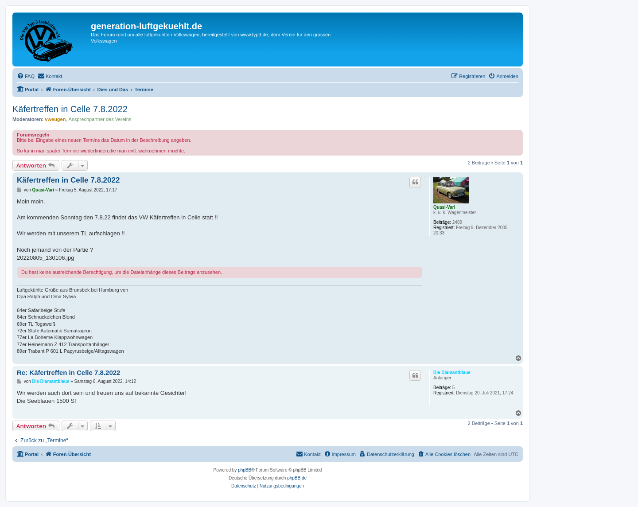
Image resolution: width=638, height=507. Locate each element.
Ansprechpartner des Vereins (100, 119)
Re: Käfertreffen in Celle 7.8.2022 (68, 372)
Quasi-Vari (444, 207)
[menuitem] (26, 76)
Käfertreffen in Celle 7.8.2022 (70, 109)
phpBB (244, 470)
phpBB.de (297, 478)
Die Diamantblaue (452, 372)
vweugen (55, 119)
